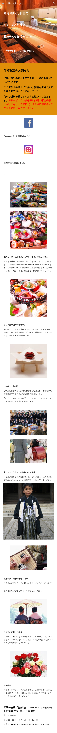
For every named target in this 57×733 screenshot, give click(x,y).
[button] (3, 3)
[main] (28, 25)
